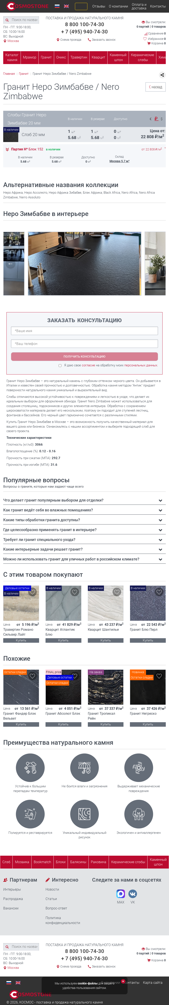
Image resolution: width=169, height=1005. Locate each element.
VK (132, 897)
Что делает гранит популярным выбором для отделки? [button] (53, 500)
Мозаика (22, 862)
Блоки (60, 862)
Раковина (98, 862)
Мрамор (29, 57)
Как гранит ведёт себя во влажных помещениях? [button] (48, 510)
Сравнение (155, 33)
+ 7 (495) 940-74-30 (84, 32)
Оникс (61, 57)
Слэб (6, 862)
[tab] (84, 500)
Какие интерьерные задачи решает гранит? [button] (43, 549)
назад (154, 87)
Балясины (78, 862)
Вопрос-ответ (56, 908)
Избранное (157, 38)
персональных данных (140, 365)
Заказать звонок (104, 39)
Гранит (46, 57)
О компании (118, 6)
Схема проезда (70, 39)
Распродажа (13, 899)
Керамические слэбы (142, 57)
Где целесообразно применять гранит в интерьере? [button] (50, 529)
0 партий (143, 26)
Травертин (78, 57)
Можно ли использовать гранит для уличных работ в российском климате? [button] (71, 559)
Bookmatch (42, 862)
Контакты (158, 6)
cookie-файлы (88, 983)
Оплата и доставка (139, 6)
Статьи (51, 899)
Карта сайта (153, 982)
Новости (52, 889)
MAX (120, 897)
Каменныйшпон (158, 862)
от (152, 149)
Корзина (158, 43)
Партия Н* (27, 149)
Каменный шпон (118, 57)
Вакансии (10, 908)
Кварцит (98, 57)
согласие (88, 365)
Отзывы (98, 6)
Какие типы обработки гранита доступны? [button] (41, 520)
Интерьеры (12, 889)
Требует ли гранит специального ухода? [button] (39, 539)
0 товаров (159, 26)
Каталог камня (11, 57)
